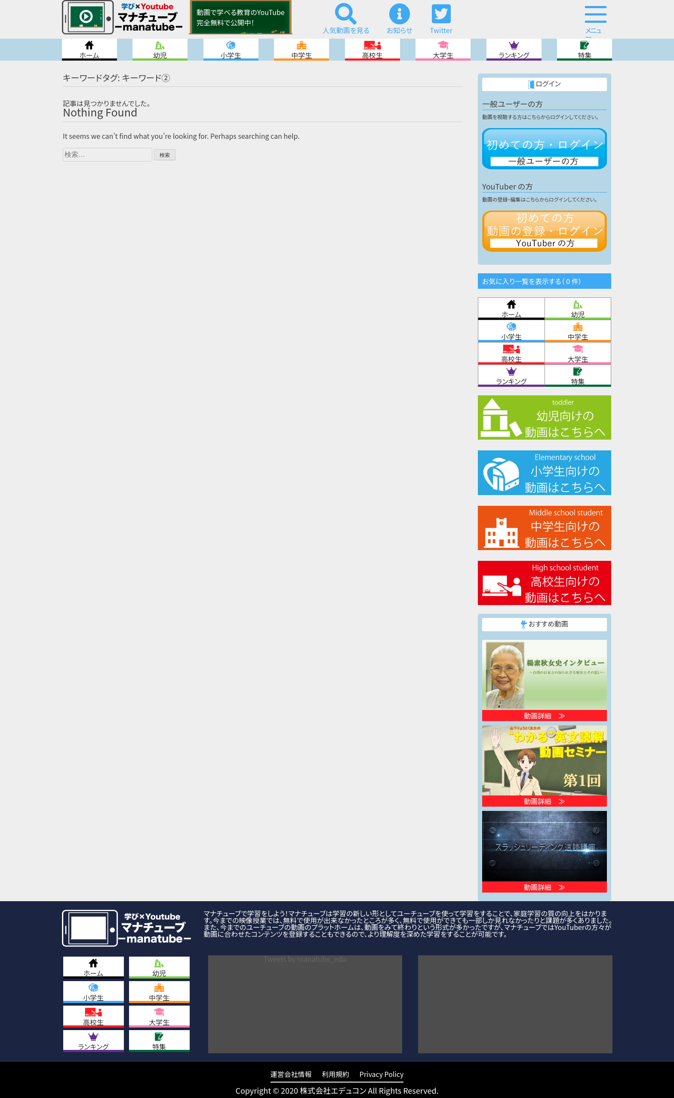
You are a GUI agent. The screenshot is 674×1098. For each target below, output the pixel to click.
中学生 (301, 49)
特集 (584, 49)
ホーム (89, 49)
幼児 (160, 49)
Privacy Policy (382, 1074)
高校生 (372, 49)
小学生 (231, 49)
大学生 (443, 49)
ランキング (514, 49)
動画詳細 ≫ (544, 715)
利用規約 (335, 1074)
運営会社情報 (291, 1074)
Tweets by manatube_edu (305, 959)
